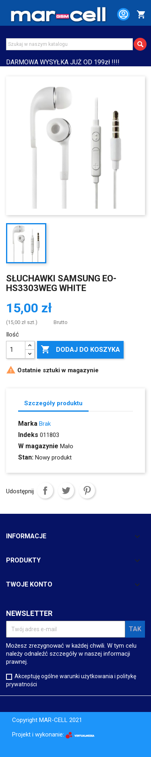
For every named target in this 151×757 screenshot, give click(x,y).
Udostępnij (45, 490)
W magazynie (38, 446)
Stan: (25, 457)
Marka (27, 423)
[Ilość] (15, 350)
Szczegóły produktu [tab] (53, 403)
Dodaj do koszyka (80, 350)
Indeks (28, 435)
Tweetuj (66, 490)
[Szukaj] (69, 44)
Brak (45, 423)
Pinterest (87, 490)
